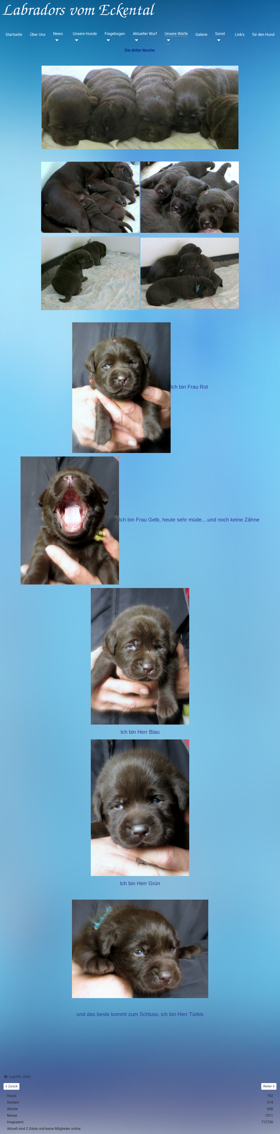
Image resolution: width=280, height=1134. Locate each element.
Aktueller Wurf (145, 34)
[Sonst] (217, 40)
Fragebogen (115, 34)
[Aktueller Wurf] (135, 40)
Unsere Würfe (176, 34)
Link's (240, 34)
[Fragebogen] (107, 40)
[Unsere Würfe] (167, 40)
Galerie (201, 34)
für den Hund (263, 34)
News (58, 34)
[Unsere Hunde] (75, 40)
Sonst (220, 34)
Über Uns (37, 34)
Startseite (14, 34)
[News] (56, 40)
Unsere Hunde (85, 34)
